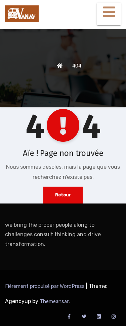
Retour (63, 194)
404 (76, 66)
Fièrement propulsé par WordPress (45, 286)
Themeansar (54, 301)
